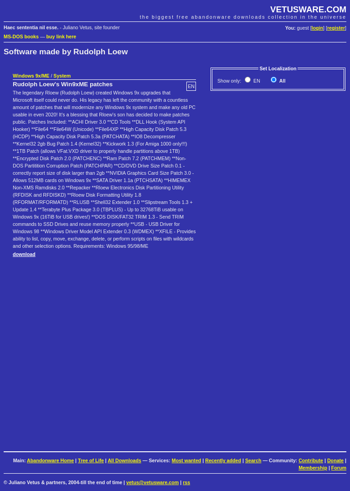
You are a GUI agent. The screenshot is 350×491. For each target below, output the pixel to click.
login (317, 28)
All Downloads (124, 460)
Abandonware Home (50, 460)
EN (256, 81)
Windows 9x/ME (31, 75)
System (62, 75)
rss (186, 482)
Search (253, 460)
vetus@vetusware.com (152, 482)
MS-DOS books (21, 36)
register (336, 28)
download (24, 254)
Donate (335, 460)
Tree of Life (91, 460)
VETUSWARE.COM (308, 9)
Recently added (223, 460)
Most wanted (186, 460)
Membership (313, 467)
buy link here (61, 36)
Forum (338, 467)
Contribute (311, 460)
